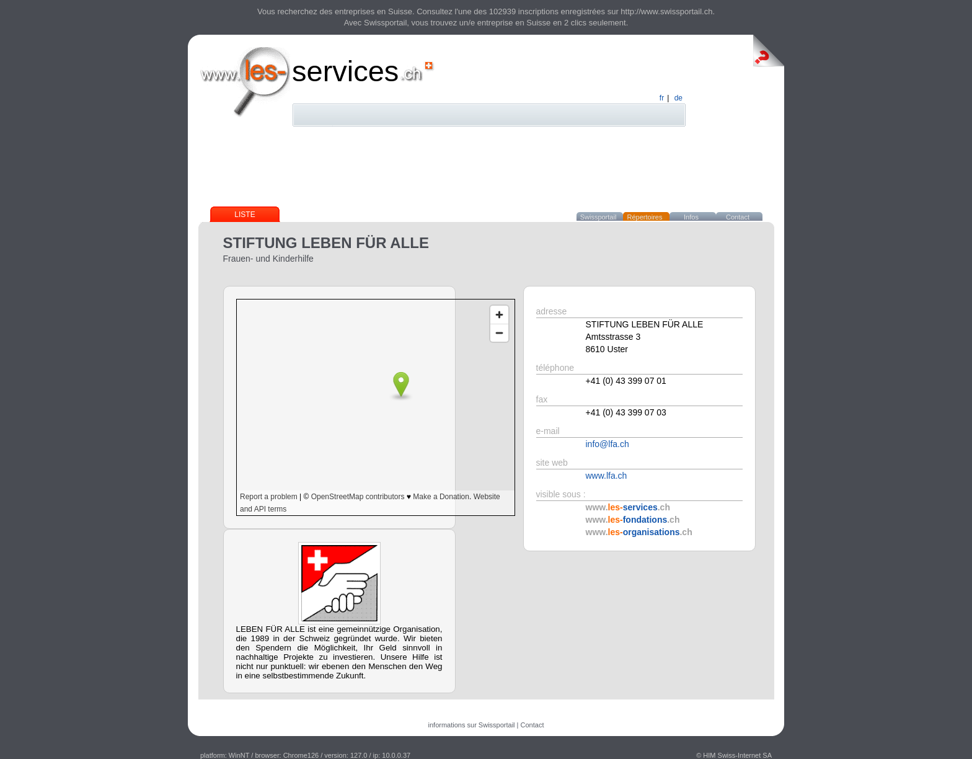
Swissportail (598, 217)
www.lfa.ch (606, 476)
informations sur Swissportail (471, 725)
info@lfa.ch (607, 444)
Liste (244, 214)
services (345, 71)
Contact (737, 217)
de (678, 98)
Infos (691, 217)
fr (662, 98)
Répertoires (645, 217)
